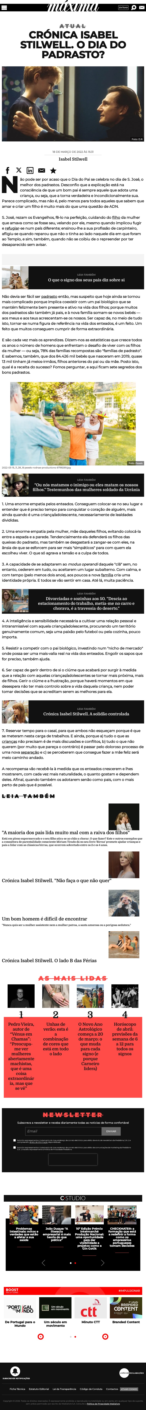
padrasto (49, 296)
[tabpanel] (89, 1227)
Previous (43, 1263)
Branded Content (126, 1322)
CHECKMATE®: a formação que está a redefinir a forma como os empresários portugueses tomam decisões (122, 1237)
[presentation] (73, 1159)
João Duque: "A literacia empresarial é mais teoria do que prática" (57, 1234)
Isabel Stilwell (73, 159)
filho (116, 217)
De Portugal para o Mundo (20, 1324)
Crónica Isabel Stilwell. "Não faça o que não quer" (56, 880)
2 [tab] (75, 1263)
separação (30, 752)
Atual (73, 26)
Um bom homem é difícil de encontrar (44, 919)
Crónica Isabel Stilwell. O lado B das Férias (49, 960)
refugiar (12, 228)
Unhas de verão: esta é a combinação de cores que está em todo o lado (56, 1039)
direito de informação (38, 1142)
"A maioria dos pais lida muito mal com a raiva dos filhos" (66, 832)
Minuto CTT (91, 1322)
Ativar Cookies (129, 1389)
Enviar (111, 1131)
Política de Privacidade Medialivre (103, 1404)
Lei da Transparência (64, 1389)
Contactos (112, 1389)
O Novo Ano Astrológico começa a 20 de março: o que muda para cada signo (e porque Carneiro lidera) (90, 1046)
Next (103, 1263)
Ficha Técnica (17, 1389)
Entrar (123, 7)
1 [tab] (71, 1263)
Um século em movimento (55, 1324)
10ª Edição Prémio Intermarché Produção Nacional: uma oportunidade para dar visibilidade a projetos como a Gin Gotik (89, 1238)
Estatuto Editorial (39, 1389)
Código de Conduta (91, 1389)
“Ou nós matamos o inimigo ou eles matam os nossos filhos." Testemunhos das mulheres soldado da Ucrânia (86, 487)
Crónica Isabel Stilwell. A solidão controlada (86, 714)
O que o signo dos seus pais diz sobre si (86, 280)
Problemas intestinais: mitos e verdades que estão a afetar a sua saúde (24, 1234)
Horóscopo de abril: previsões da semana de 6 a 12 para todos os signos (125, 1039)
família (107, 575)
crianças (9, 741)
